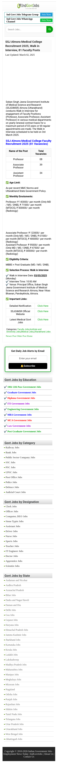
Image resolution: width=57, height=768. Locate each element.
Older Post (21, 336)
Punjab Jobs (11, 699)
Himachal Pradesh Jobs (17, 630)
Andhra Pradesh (13, 585)
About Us (48, 754)
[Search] (49, 29)
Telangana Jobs (13, 719)
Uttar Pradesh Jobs (15, 724)
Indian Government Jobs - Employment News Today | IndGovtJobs (28, 752)
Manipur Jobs (12, 674)
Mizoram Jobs (12, 684)
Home (30, 336)
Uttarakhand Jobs (42, 331)
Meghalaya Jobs (13, 679)
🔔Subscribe (28, 366)
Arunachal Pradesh (15, 590)
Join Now (46, 14)
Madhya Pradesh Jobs (16, 664)
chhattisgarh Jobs (14, 739)
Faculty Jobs (23, 329)
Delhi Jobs (11, 610)
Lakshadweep (12, 659)
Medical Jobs (27, 331)
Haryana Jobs (12, 625)
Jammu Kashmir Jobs (16, 635)
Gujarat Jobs (12, 620)
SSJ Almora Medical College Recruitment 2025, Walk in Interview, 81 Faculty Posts (23, 46)
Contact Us (29, 756)
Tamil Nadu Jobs (14, 714)
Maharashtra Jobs (14, 669)
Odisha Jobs (11, 694)
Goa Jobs (10, 615)
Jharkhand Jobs (13, 640)
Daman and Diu (13, 605)
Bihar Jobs (11, 595)
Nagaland (10, 689)
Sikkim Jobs (12, 709)
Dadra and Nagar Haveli (17, 600)
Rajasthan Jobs (13, 704)
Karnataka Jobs (13, 645)
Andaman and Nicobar (16, 580)
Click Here (43, 305)
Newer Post (11, 336)
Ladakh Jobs (12, 654)
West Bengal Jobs (14, 734)
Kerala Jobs (11, 649)
